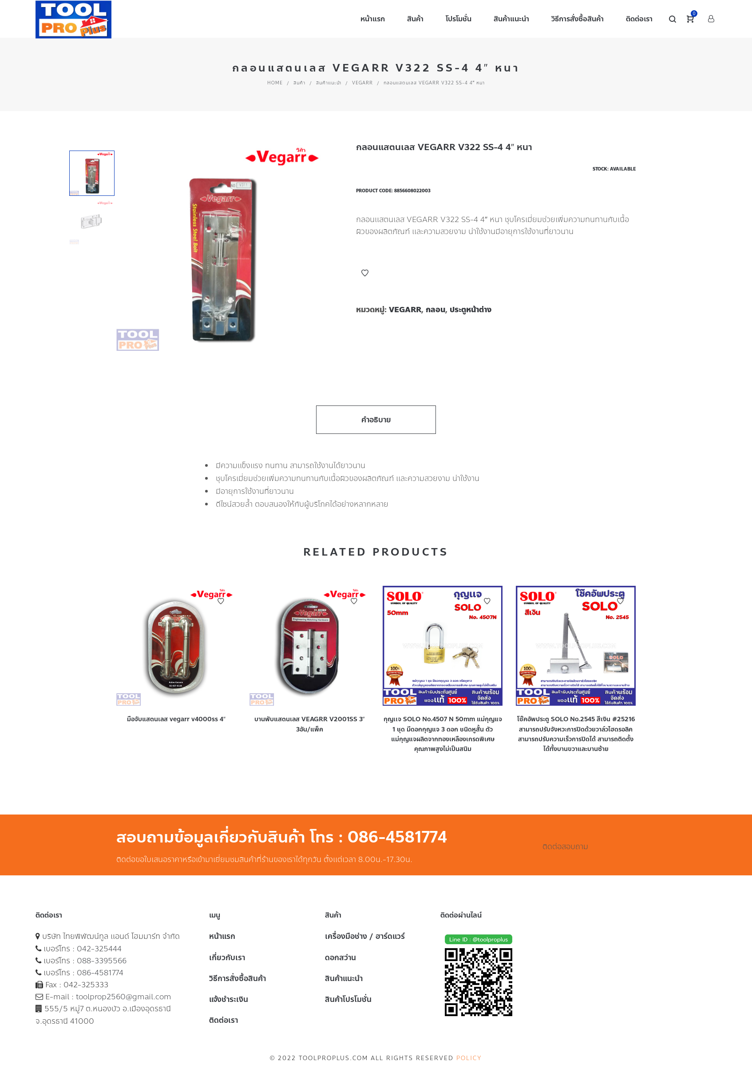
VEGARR (362, 82)
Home (275, 82)
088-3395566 (102, 960)
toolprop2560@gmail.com (123, 996)
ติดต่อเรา (223, 1020)
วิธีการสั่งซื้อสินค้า (237, 978)
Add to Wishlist (365, 273)
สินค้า (299, 82)
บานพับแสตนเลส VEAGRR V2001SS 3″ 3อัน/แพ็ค (309, 724)
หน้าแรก (222, 936)
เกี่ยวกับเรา (227, 957)
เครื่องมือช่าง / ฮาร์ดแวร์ (365, 936)
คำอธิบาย (376, 419)
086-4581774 (100, 972)
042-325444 (99, 948)
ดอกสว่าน (340, 957)
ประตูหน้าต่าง (470, 309)
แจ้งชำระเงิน (228, 999)
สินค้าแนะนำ (328, 82)
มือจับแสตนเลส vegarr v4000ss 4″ (176, 719)
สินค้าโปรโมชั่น (348, 999)
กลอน (435, 309)
